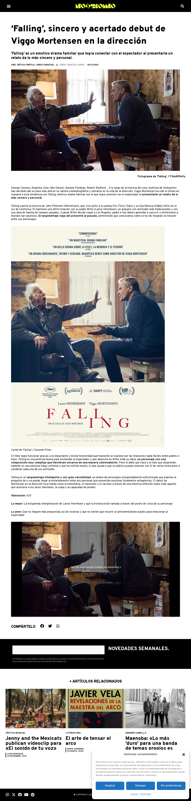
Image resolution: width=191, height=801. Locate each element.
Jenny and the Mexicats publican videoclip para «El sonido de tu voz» (30, 746)
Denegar (140, 786)
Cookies (134, 794)
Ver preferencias (171, 786)
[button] (183, 754)
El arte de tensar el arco (91, 741)
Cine (13, 65)
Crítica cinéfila (26, 65)
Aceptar (110, 786)
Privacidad (145, 794)
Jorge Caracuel (45, 65)
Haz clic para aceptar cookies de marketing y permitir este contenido (95, 569)
